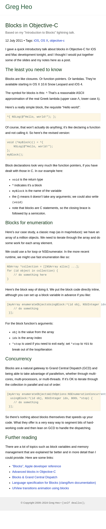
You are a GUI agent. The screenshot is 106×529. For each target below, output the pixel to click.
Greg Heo (18, 6)
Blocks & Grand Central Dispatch (34, 475)
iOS (36, 40)
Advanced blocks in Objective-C (34, 469)
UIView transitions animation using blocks (40, 486)
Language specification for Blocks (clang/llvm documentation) (54, 480)
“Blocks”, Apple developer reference (36, 464)
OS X (44, 40)
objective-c (57, 40)
